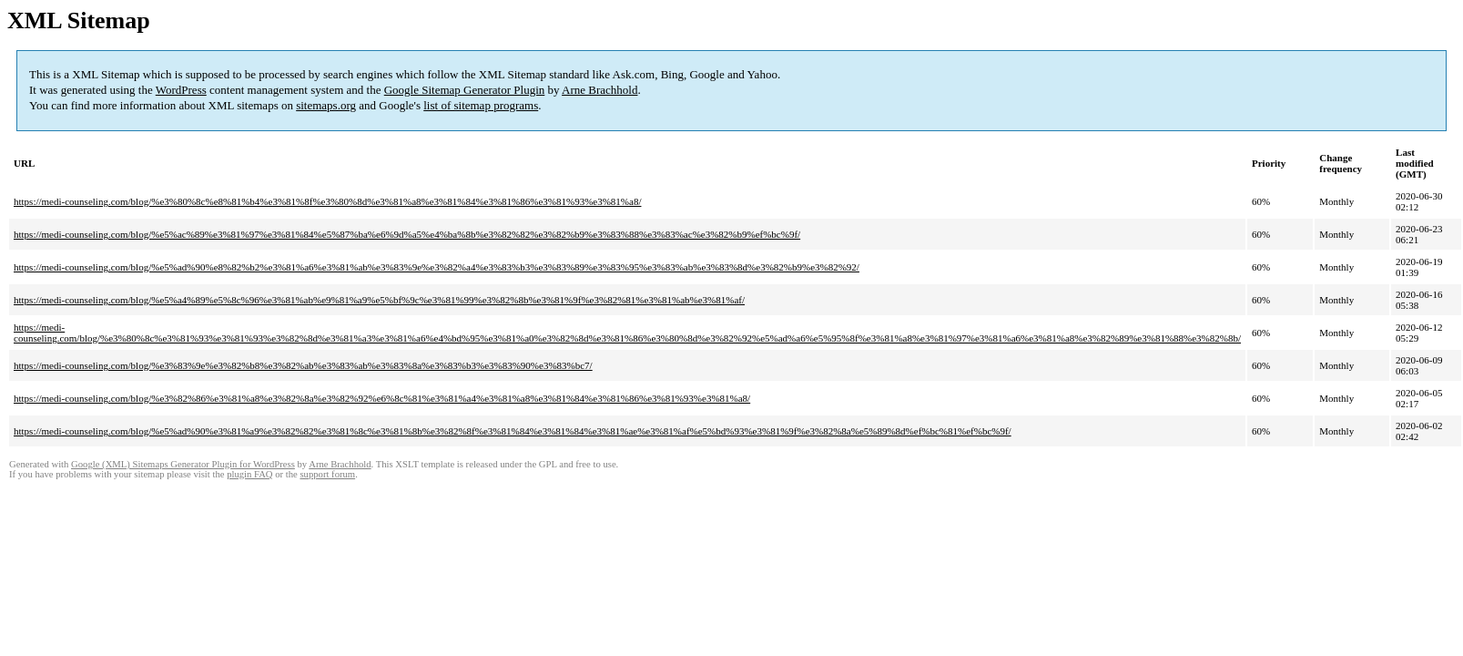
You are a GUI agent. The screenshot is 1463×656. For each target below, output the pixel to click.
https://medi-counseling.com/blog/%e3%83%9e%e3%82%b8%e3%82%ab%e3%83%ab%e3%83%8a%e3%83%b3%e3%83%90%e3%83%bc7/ (303, 365)
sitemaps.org (326, 105)
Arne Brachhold (599, 90)
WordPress (181, 90)
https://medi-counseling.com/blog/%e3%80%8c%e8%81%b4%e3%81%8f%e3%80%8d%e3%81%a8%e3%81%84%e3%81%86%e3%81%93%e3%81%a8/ (327, 201)
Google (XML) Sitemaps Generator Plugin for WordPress (183, 464)
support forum (327, 474)
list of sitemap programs (480, 105)
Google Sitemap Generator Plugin (464, 90)
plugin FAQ (249, 474)
